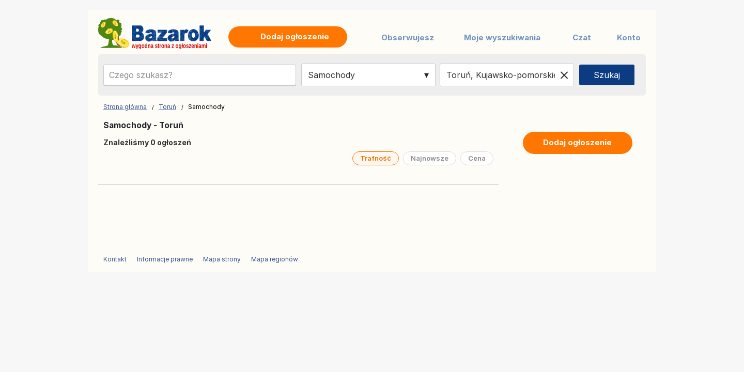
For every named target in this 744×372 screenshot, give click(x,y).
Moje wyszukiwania (502, 37)
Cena (477, 158)
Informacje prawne (165, 259)
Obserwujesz (407, 37)
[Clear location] (564, 75)
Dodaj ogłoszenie (577, 142)
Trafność (375, 158)
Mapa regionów (274, 259)
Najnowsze (429, 158)
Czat (581, 37)
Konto (629, 37)
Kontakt (115, 259)
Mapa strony (222, 259)
